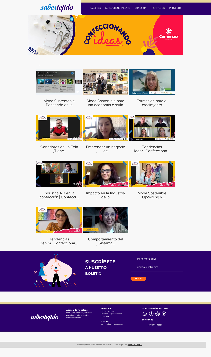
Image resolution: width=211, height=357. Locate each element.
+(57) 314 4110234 (155, 325)
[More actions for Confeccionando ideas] (41, 65)
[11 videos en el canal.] (105, 157)
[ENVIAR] (138, 279)
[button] (41, 65)
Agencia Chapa (135, 345)
